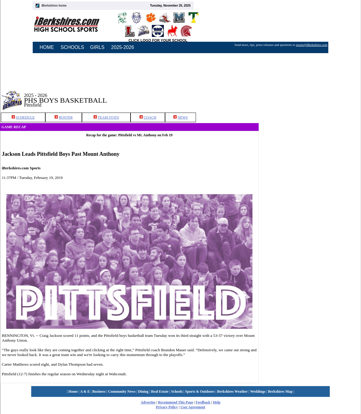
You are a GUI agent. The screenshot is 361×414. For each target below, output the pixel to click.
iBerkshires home (54, 5)
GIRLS (97, 47)
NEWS (183, 117)
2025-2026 (122, 47)
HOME (47, 47)
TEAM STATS (108, 117)
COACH (150, 117)
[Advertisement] (310, 96)
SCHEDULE (25, 117)
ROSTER (66, 117)
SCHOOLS (72, 47)
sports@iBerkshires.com (311, 45)
